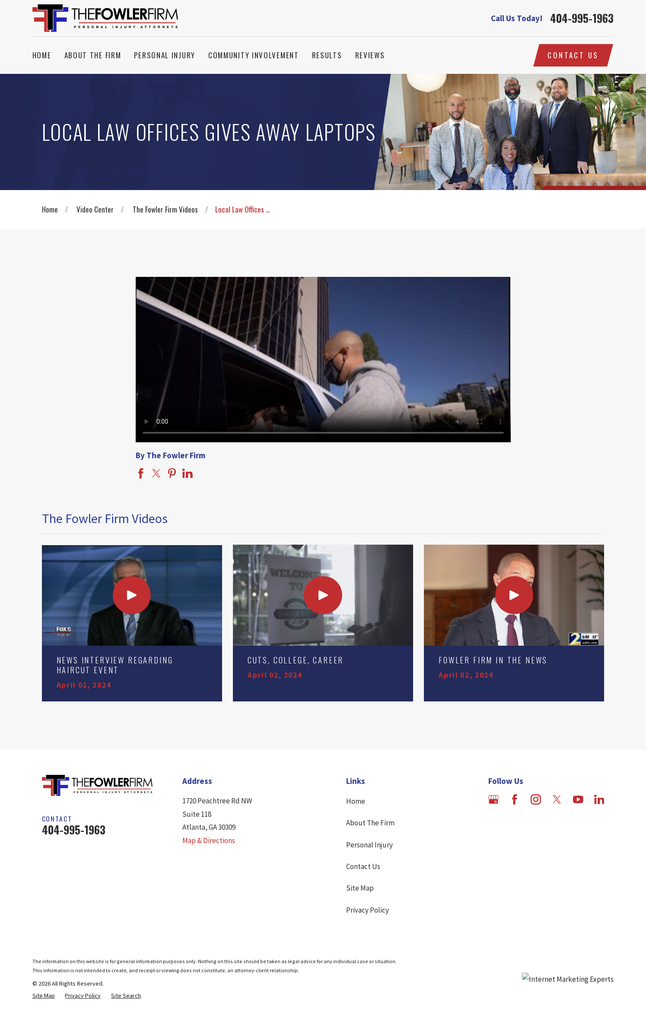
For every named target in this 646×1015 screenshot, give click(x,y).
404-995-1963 (582, 18)
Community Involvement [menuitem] (253, 55)
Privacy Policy (367, 910)
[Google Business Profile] (493, 799)
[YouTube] (578, 799)
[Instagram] (536, 799)
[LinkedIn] (599, 799)
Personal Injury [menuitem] (164, 55)
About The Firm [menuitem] (92, 55)
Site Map (360, 888)
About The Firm (370, 823)
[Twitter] (557, 799)
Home (355, 801)
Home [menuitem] (41, 55)
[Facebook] (514, 799)
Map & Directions (208, 840)
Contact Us (572, 55)
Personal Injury (369, 845)
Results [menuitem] (327, 55)
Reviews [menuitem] (370, 55)
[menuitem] (43, 996)
